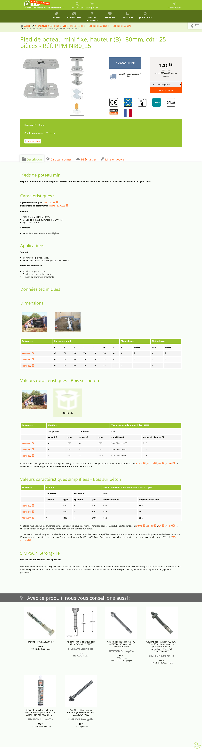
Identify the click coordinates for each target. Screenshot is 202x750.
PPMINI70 (26, 359)
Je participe (145, 15)
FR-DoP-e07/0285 (57, 205)
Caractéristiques (59, 159)
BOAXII (139, 463)
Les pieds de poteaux (73, 25)
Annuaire (128, 15)
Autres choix (32, 141)
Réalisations (74, 15)
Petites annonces (92, 17)
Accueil (27, 25)
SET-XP (150, 463)
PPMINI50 (26, 353)
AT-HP (169, 463)
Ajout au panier (166, 90)
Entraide (110, 15)
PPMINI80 (26, 365)
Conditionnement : (35, 133)
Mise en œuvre (112, 159)
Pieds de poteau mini (121, 25)
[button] (195, 26)
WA (159, 463)
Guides (56, 15)
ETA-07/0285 (49, 202)
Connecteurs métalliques (47, 25)
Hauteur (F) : (31, 124)
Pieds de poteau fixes (97, 25)
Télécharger (86, 159)
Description (32, 159)
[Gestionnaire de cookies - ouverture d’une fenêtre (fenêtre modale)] (197, 745)
